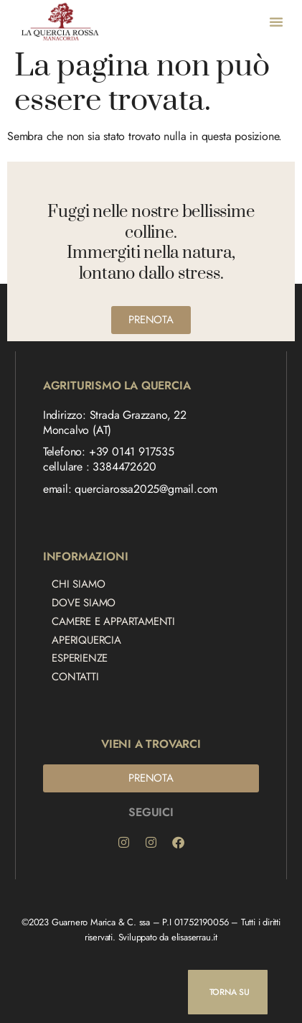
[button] (276, 21)
